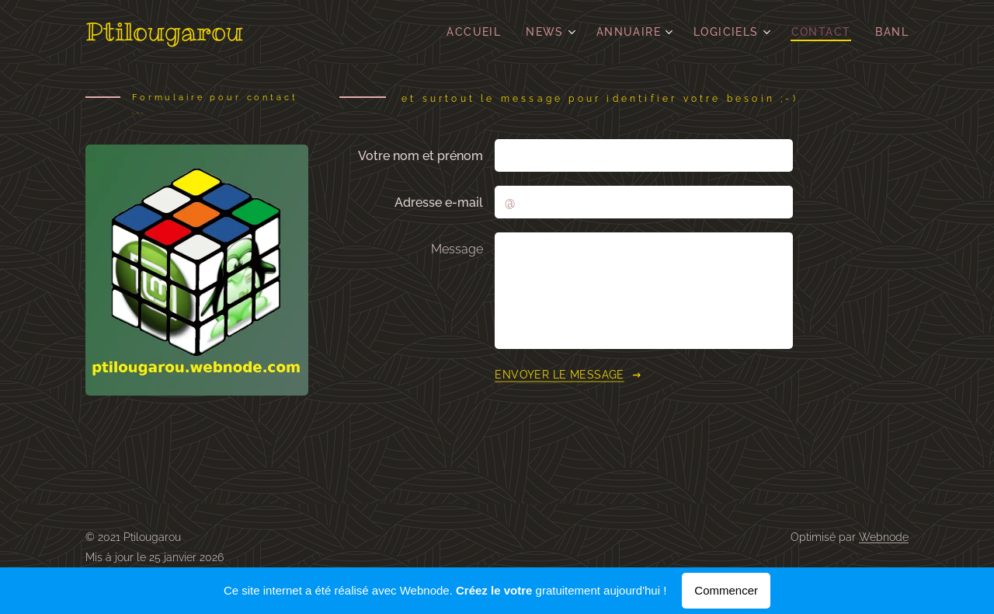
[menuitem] (478, 31)
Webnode (884, 537)
